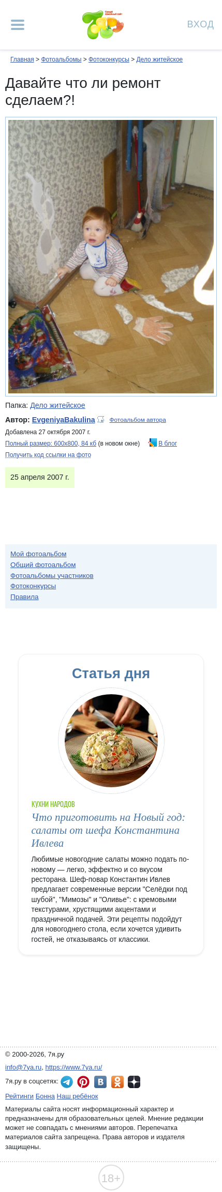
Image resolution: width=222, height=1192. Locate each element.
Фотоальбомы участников (52, 575)
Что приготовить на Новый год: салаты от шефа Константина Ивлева (109, 830)
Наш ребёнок (77, 1096)
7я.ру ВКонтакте (100, 1082)
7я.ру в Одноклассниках (117, 1082)
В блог (167, 443)
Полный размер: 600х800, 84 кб (50, 443)
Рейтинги (19, 1096)
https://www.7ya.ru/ (74, 1067)
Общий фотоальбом (43, 565)
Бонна (45, 1096)
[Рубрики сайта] (17, 24)
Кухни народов (54, 804)
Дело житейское (159, 59)
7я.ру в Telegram (67, 1082)
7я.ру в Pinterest (83, 1082)
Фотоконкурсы (108, 59)
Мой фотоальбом (38, 554)
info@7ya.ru (23, 1067)
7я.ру (134, 1082)
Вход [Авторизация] (200, 23)
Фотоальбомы (61, 59)
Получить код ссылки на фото (48, 455)
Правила (24, 597)
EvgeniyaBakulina (63, 420)
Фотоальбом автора (138, 419)
